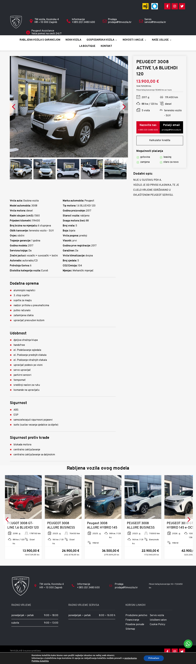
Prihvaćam (153, 658)
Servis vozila (157, 620)
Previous (14, 108)
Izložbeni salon (158, 625)
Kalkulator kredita (159, 143)
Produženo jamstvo (136, 620)
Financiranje (132, 625)
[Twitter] (182, 6)
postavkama (130, 658)
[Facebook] (167, 6)
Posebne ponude (134, 630)
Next (124, 108)
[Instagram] (175, 6)
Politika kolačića (40, 660)
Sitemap (130, 635)
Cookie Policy (157, 630)
